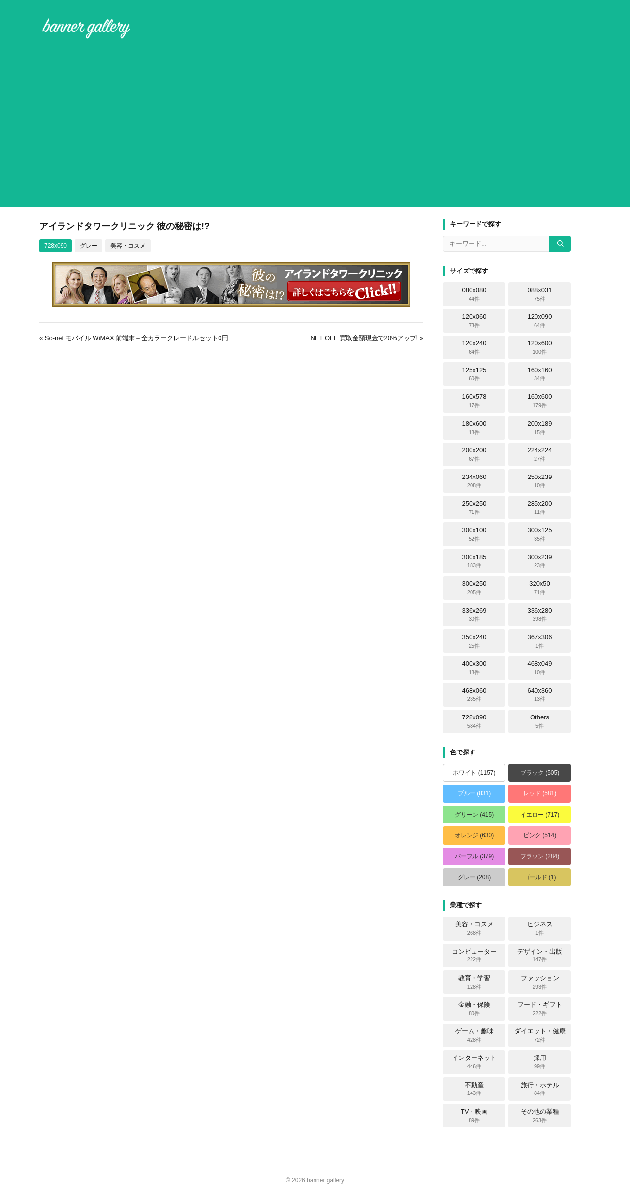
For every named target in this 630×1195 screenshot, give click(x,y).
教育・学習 (474, 982)
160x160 (540, 374)
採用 (540, 1062)
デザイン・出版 (539, 955)
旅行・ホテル (540, 1089)
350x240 (474, 641)
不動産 (474, 1089)
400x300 (474, 668)
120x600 (540, 347)
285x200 (540, 507)
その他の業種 (540, 1116)
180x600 (474, 428)
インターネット (474, 1062)
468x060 (474, 695)
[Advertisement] (315, 125)
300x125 (540, 534)
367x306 (540, 641)
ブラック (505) (539, 772)
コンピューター (474, 955)
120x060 (474, 321)
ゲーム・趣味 (474, 1035)
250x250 (474, 507)
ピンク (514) (539, 835)
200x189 (540, 428)
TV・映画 (474, 1116)
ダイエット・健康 (540, 1035)
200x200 (474, 454)
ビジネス (540, 928)
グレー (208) (474, 877)
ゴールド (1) (540, 877)
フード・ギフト (539, 1009)
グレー (88, 245)
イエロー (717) (539, 814)
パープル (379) (474, 856)
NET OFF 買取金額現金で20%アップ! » (367, 337)
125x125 (474, 374)
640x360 (540, 695)
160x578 (474, 401)
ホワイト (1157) (474, 772)
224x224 (540, 454)
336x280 (540, 614)
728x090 (55, 245)
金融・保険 (474, 1009)
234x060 (474, 481)
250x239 (540, 481)
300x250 (474, 588)
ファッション (540, 982)
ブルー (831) (474, 793)
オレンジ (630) (474, 835)
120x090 (540, 321)
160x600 (540, 401)
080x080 (474, 294)
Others (539, 721)
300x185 (474, 561)
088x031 (540, 294)
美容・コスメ (128, 245)
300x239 (540, 561)
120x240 (474, 347)
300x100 (474, 534)
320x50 (539, 588)
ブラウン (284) (539, 856)
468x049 (540, 668)
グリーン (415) (474, 814)
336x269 (474, 614)
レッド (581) (539, 793)
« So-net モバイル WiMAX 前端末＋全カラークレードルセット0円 (133, 337)
